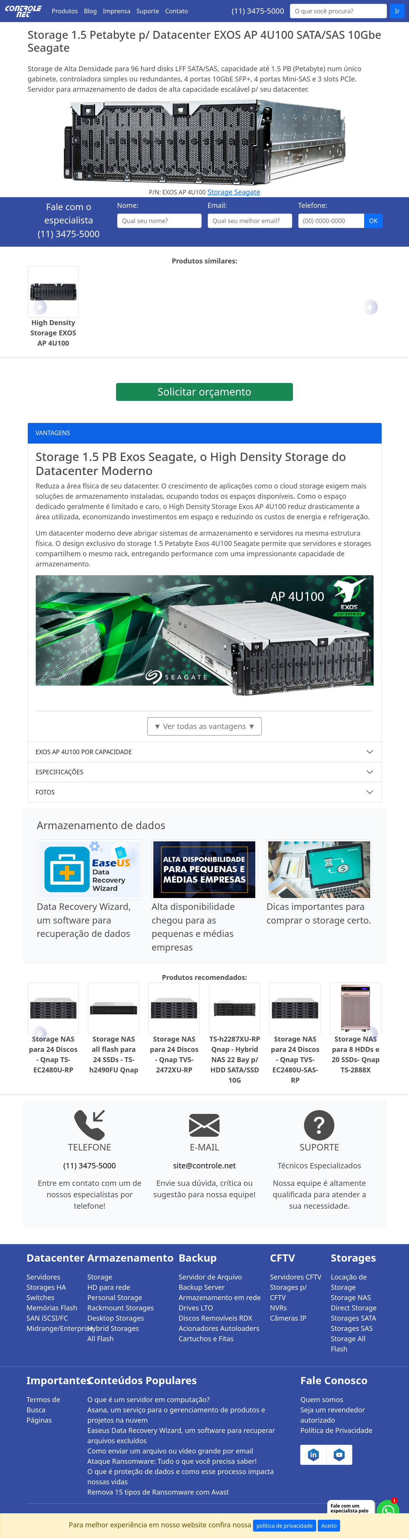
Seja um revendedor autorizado (332, 1415)
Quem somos (321, 1399)
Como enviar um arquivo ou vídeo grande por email (170, 1450)
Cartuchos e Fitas (206, 1338)
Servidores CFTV (295, 1276)
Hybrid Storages (113, 1328)
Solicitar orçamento (204, 391)
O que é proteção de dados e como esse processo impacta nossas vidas (180, 1476)
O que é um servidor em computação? (148, 1399)
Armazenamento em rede (219, 1297)
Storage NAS (351, 1297)
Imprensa (116, 11)
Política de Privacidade (336, 1430)
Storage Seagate (234, 191)
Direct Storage (354, 1307)
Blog (90, 11)
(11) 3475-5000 (258, 11)
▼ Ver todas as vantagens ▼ (205, 726)
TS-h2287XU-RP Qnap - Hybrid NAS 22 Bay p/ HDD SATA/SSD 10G (234, 1059)
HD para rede (108, 1287)
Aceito (329, 1525)
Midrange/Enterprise (52, 1328)
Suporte (148, 11)
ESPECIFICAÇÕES (60, 772)
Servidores (43, 1276)
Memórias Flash (52, 1307)
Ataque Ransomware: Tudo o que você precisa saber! (171, 1461)
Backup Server (201, 1287)
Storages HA (46, 1287)
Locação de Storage (349, 1282)
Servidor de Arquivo (210, 1276)
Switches (41, 1297)
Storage (99, 1276)
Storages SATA (353, 1318)
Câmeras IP (288, 1318)
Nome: (127, 205)
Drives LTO (195, 1307)
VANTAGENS (53, 433)
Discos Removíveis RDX (215, 1318)
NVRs (278, 1307)
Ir (397, 11)
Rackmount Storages (120, 1307)
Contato (176, 11)
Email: (217, 205)
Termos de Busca (43, 1404)
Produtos (65, 11)
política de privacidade (284, 1525)
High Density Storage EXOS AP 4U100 (53, 333)
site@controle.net (204, 1165)
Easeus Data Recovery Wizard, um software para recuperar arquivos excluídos (181, 1435)
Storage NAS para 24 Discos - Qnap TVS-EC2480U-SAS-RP (295, 1059)
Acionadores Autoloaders (218, 1328)
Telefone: (313, 205)
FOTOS (45, 792)
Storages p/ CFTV (288, 1292)
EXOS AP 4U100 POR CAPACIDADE (84, 752)
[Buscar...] (338, 11)
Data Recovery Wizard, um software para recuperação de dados (84, 920)
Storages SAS (351, 1328)
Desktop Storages (115, 1318)
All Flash (100, 1338)
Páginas (39, 1420)
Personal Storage (114, 1297)
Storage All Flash (348, 1343)
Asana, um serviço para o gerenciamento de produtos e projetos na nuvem (176, 1415)
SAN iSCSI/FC (47, 1318)
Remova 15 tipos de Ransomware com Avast (158, 1492)
